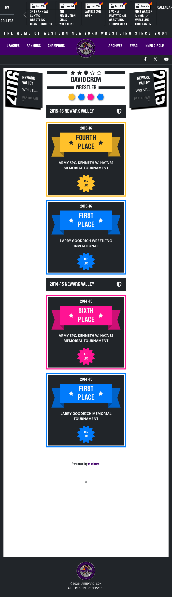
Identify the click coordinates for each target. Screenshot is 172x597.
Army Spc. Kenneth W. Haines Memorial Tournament (86, 165)
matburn (94, 464)
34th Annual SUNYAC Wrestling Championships (41, 18)
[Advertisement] (25, 185)
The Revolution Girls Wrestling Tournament (68, 20)
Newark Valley (28, 80)
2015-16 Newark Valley (71, 111)
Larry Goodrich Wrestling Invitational (86, 243)
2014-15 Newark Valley (71, 284)
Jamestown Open (93, 13)
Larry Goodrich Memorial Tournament (86, 416)
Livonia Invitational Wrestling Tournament (118, 18)
